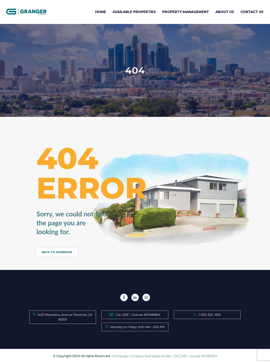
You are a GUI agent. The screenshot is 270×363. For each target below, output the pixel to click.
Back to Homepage (57, 252)
